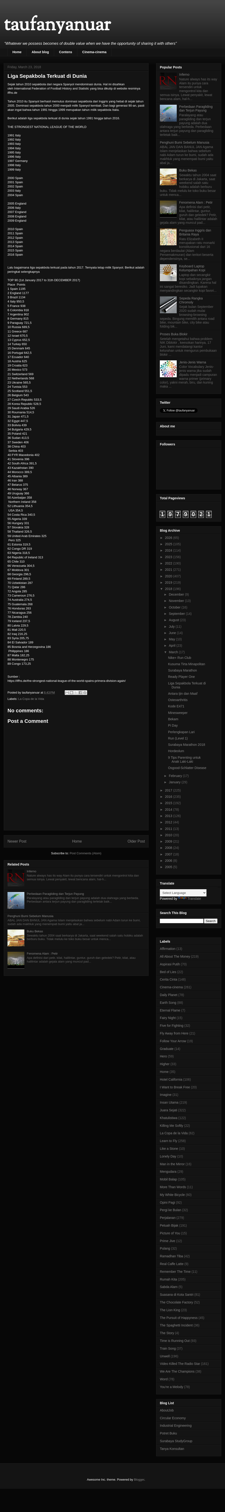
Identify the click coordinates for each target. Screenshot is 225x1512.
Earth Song (168, 1002)
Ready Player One (181, 677)
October (175, 607)
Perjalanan (168, 1218)
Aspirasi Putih (170, 964)
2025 (169, 544)
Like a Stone (169, 1148)
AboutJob (167, 1410)
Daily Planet (168, 995)
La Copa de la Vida (31, 699)
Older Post (136, 841)
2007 (169, 854)
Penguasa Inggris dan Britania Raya (195, 232)
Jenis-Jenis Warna (192, 362)
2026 (169, 538)
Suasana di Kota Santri (176, 1294)
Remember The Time (175, 1271)
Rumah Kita (168, 1279)
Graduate (166, 1049)
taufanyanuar (57, 25)
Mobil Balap (168, 1179)
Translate (189, 898)
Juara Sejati (168, 1110)
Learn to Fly (168, 1141)
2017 (169, 790)
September (177, 614)
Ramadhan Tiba (171, 1256)
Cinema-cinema (94, 52)
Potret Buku (168, 1433)
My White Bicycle (172, 1195)
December (177, 594)
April (172, 645)
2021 (169, 569)
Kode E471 (176, 706)
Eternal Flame (170, 1010)
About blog (40, 52)
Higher (164, 1064)
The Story (167, 1333)
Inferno (31, 871)
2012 (169, 822)
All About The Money (175, 956)
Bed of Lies (168, 972)
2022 (169, 563)
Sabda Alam (169, 1287)
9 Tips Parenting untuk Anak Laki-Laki (184, 759)
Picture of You (170, 1233)
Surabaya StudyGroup (176, 1441)
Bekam (173, 719)
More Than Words (173, 1187)
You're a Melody (171, 1387)
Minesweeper (178, 713)
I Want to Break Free (175, 1087)
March (174, 652)
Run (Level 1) (178, 738)
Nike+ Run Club (179, 658)
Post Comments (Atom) (85, 853)
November (177, 601)
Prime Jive (167, 1241)
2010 (169, 835)
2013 (169, 816)
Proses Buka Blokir (174, 334)
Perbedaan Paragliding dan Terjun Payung (55, 894)
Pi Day (173, 725)
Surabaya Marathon (182, 670)
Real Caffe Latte (172, 1264)
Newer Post (17, 841)
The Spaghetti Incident (176, 1325)
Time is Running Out (175, 1341)
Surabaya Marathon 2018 (186, 745)
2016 (169, 797)
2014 (169, 809)
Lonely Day (168, 1156)
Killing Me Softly (171, 1125)
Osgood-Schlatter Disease (187, 768)
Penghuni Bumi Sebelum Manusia (30, 916)
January (175, 782)
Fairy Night (168, 1018)
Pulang (165, 1248)
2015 (169, 803)
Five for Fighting (171, 1025)
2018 (169, 589)
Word (164, 1379)
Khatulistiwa (168, 1118)
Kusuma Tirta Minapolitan (186, 664)
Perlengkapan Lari (181, 732)
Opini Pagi (167, 1202)
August (174, 620)
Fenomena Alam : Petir (42, 953)
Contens (65, 52)
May (172, 639)
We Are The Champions (177, 1371)
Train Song (168, 1348)
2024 (169, 550)
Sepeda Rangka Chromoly (191, 300)
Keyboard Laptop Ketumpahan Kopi (192, 268)
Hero (163, 1056)
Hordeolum (176, 751)
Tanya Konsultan (172, 1449)
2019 (169, 582)
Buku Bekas (35, 931)
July (172, 626)
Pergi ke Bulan (170, 1210)
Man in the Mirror (172, 1164)
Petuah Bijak (169, 1225)
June (173, 633)
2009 (169, 841)
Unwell (165, 1356)
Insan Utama (169, 1102)
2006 (169, 860)
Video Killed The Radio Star (180, 1364)
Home (17, 52)
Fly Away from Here (174, 1033)
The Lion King (170, 1310)
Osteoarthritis (178, 700)
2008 (169, 848)
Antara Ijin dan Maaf (182, 693)
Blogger (139, 1479)
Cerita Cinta (168, 979)
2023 (169, 557)
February (176, 776)
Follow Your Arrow (173, 1041)
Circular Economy (173, 1418)
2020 (169, 576)
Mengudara (168, 1171)
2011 (169, 829)
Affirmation (168, 949)
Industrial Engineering (175, 1425)
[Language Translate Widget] (183, 892)
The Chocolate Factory (176, 1302)
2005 (169, 867)
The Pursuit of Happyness (179, 1318)
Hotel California (171, 1079)
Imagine (166, 1095)
